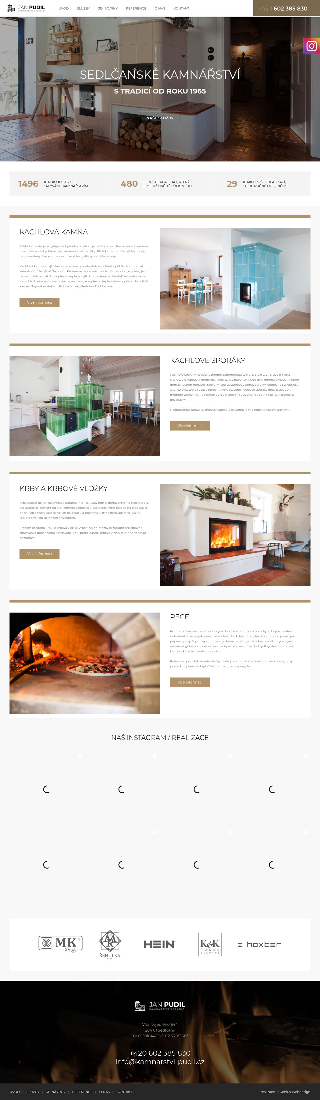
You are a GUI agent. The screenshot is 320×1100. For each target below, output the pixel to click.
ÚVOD (63, 8)
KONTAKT (181, 8)
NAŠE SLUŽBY (160, 118)
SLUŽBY (83, 8)
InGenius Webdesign (293, 1092)
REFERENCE (136, 8)
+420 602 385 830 (160, 1053)
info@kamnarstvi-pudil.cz (160, 1061)
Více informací (39, 302)
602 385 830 (283, 8)
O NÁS (160, 8)
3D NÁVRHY (108, 8)
